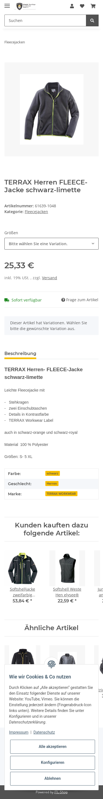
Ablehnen (52, 778)
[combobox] (51, 244)
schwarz (52, 473)
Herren (52, 483)
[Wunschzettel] (82, 6)
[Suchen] (45, 20)
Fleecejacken (36, 211)
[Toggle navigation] (7, 3)
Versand (49, 277)
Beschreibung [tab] (20, 353)
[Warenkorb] (93, 6)
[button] (72, 6)
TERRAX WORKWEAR (61, 494)
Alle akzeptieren (52, 746)
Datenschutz (44, 732)
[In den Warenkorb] (8, 59)
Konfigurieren (52, 762)
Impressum (18, 732)
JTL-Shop (61, 792)
